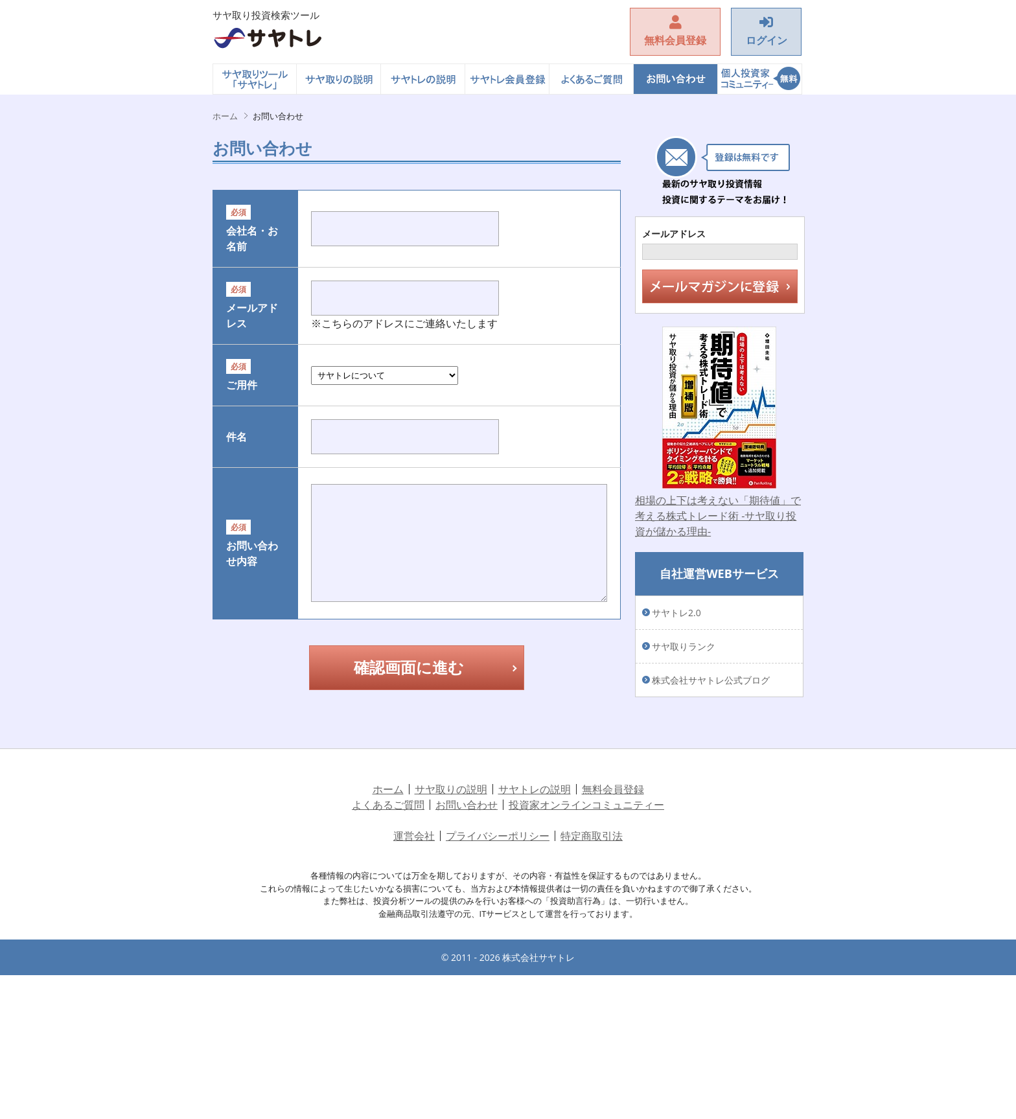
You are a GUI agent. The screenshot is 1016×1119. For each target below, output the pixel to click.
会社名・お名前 (236, 269)
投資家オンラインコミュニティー (760, 79)
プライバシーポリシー (497, 980)
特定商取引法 (591, 980)
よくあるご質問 (591, 79)
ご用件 (236, 501)
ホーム (255, 79)
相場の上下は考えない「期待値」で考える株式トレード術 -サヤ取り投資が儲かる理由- (718, 515)
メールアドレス (236, 393)
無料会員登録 (613, 933)
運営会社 (414, 980)
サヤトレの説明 (423, 79)
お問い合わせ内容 (236, 695)
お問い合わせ (676, 79)
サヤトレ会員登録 (507, 79)
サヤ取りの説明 (339, 79)
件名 (236, 561)
